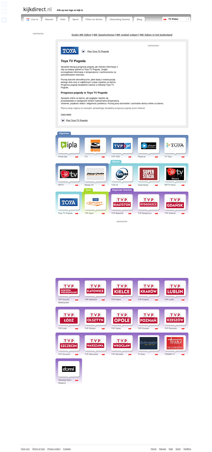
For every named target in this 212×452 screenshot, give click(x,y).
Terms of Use (38, 449)
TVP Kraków (143, 299)
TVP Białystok (117, 213)
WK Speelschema (103, 34)
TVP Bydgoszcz (145, 213)
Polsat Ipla (62, 157)
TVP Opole (116, 328)
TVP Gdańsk (169, 213)
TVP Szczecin (64, 354)
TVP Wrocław (117, 354)
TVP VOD (115, 157)
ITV (86, 157)
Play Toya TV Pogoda (77, 120)
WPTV (61, 185)
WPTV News (169, 185)
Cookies (67, 449)
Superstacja (143, 185)
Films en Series (94, 19)
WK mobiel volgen (127, 34)
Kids (62, 19)
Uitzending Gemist (120, 19)
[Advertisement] (65, 3)
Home (154, 449)
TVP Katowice (91, 299)
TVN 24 (114, 185)
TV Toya (168, 157)
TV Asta (141, 354)
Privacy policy (53, 449)
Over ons (25, 449)
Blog (139, 19)
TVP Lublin (169, 299)
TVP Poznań (143, 328)
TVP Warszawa (91, 354)
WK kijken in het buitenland (156, 34)
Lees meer (66, 114)
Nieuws (49, 19)
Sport (75, 19)
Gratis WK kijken (81, 34)
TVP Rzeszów (170, 328)
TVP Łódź (62, 328)
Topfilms (187, 449)
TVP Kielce (116, 299)
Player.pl (141, 157)
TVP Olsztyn (90, 328)
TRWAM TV (169, 354)
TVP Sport (89, 213)
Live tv (32, 19)
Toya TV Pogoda (65, 213)
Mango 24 (89, 185)
